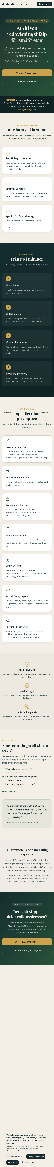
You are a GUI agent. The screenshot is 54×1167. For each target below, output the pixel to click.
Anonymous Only (15, 1156)
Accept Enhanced (36, 1156)
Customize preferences (16, 1151)
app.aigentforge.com (27, 109)
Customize (28, 1162)
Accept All (12, 1162)
